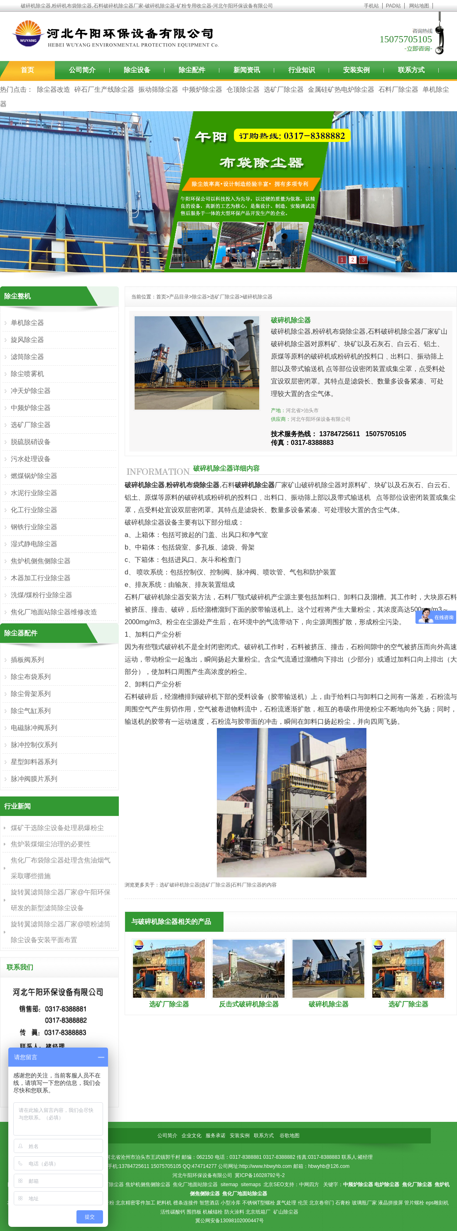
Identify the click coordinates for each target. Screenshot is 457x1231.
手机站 (371, 6)
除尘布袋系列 (31, 676)
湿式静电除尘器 (34, 543)
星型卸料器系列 (34, 761)
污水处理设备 (31, 458)
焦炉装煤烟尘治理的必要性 (51, 844)
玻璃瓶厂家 (364, 1203)
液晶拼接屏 (390, 1203)
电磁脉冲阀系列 (34, 727)
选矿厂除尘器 (284, 89)
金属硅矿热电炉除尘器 (341, 89)
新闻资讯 (246, 69)
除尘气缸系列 (31, 710)
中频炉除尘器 (202, 89)
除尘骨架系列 (31, 693)
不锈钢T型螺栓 (258, 1203)
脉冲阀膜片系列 (34, 778)
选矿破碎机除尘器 (179, 885)
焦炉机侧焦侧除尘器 (41, 560)
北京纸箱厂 (258, 1212)
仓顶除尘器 (243, 89)
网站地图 (419, 6)
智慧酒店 (209, 1203)
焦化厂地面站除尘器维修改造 (54, 612)
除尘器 (199, 297)
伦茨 (303, 1203)
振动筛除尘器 (158, 89)
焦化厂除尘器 (109, 1184)
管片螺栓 (414, 1203)
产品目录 (179, 297)
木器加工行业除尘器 (41, 577)
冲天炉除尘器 (31, 390)
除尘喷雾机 (27, 373)
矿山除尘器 (285, 1212)
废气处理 (286, 1203)
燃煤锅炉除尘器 (34, 475)
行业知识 (301, 69)
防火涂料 (234, 1212)
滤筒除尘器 (27, 356)
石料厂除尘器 (398, 89)
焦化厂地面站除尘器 (195, 1184)
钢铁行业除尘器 (34, 526)
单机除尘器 (27, 322)
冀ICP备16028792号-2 (260, 1175)
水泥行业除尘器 (34, 492)
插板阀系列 (27, 659)
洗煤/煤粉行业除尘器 (41, 594)
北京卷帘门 (321, 1203)
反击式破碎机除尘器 (249, 1004)
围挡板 (194, 1212)
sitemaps (251, 1184)
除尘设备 (137, 69)
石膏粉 (342, 1203)
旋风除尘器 (27, 339)
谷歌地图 (290, 1135)
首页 (27, 69)
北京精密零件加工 (135, 1203)
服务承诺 (216, 1135)
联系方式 (411, 69)
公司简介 (82, 69)
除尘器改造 (53, 89)
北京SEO (273, 1184)
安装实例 (356, 69)
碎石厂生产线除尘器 (104, 89)
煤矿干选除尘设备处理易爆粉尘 (57, 827)
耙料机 (164, 1203)
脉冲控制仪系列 (34, 744)
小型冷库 (231, 1203)
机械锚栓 (213, 1212)
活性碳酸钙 (172, 1212)
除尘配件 (192, 69)
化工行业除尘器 (34, 509)
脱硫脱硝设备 (31, 441)
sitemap (229, 1184)
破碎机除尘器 (258, 297)
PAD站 (393, 6)
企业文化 (191, 1135)
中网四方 (309, 1184)
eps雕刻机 (437, 1203)
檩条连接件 (185, 1203)
